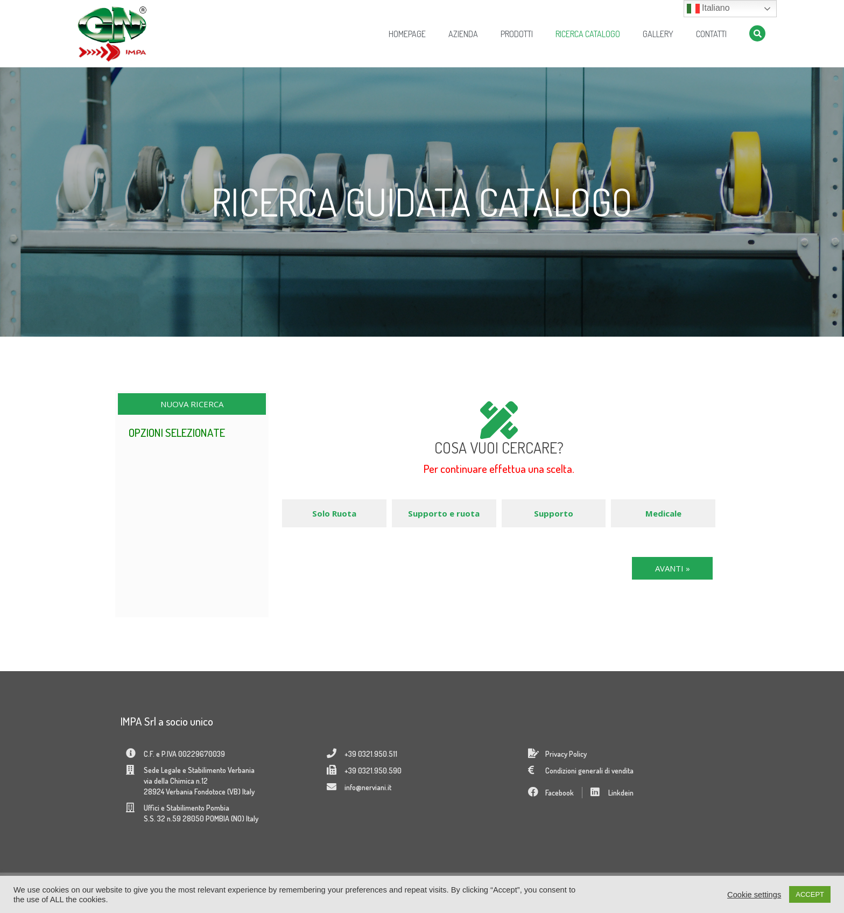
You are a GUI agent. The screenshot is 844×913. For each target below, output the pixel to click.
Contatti (711, 34)
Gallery (658, 34)
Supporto (553, 513)
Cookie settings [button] (754, 894)
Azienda (463, 34)
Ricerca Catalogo (587, 34)
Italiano (708, 8)
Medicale (663, 513)
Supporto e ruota (444, 513)
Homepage (407, 34)
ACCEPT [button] (810, 894)
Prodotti (517, 34)
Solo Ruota (334, 513)
